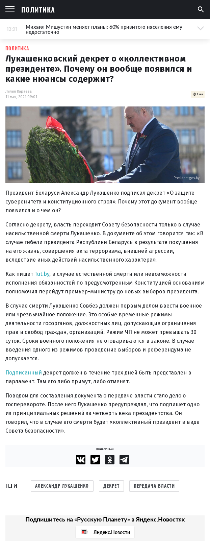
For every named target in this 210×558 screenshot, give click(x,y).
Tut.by (41, 274)
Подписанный (23, 372)
